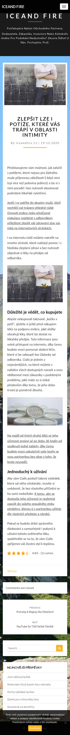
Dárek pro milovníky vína (23, 699)
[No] (65, 723)
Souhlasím (35, 728)
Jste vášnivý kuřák (18, 677)
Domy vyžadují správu (20, 692)
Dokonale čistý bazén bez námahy (29, 684)
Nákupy (12, 571)
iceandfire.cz (27, 143)
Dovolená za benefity (20, 707)
